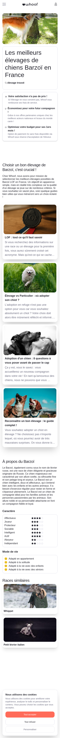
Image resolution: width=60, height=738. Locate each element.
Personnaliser (30, 729)
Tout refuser (30, 722)
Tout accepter (30, 714)
